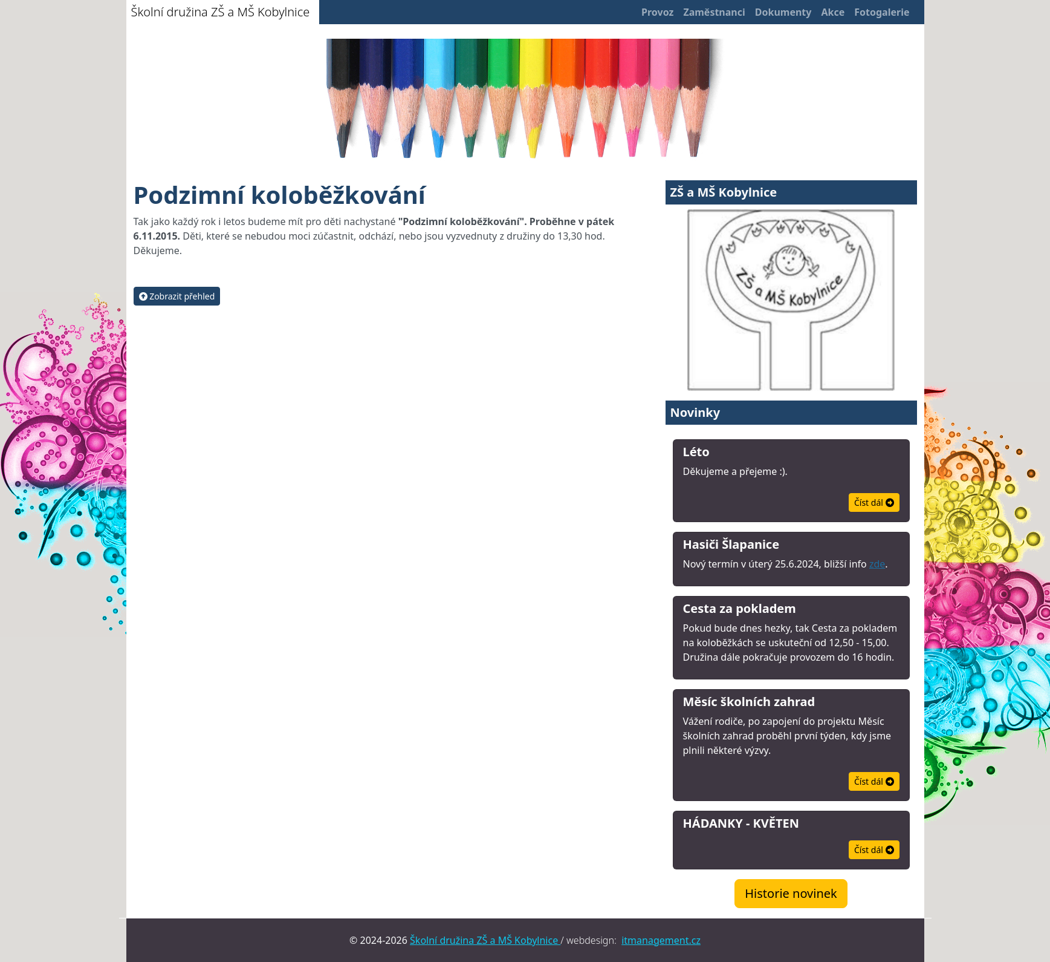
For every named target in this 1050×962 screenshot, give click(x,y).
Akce (832, 12)
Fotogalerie (881, 12)
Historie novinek (791, 893)
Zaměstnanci (714, 12)
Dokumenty (783, 12)
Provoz (657, 12)
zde (877, 564)
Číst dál (874, 502)
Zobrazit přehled (177, 296)
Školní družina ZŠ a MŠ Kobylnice (485, 940)
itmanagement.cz (661, 940)
